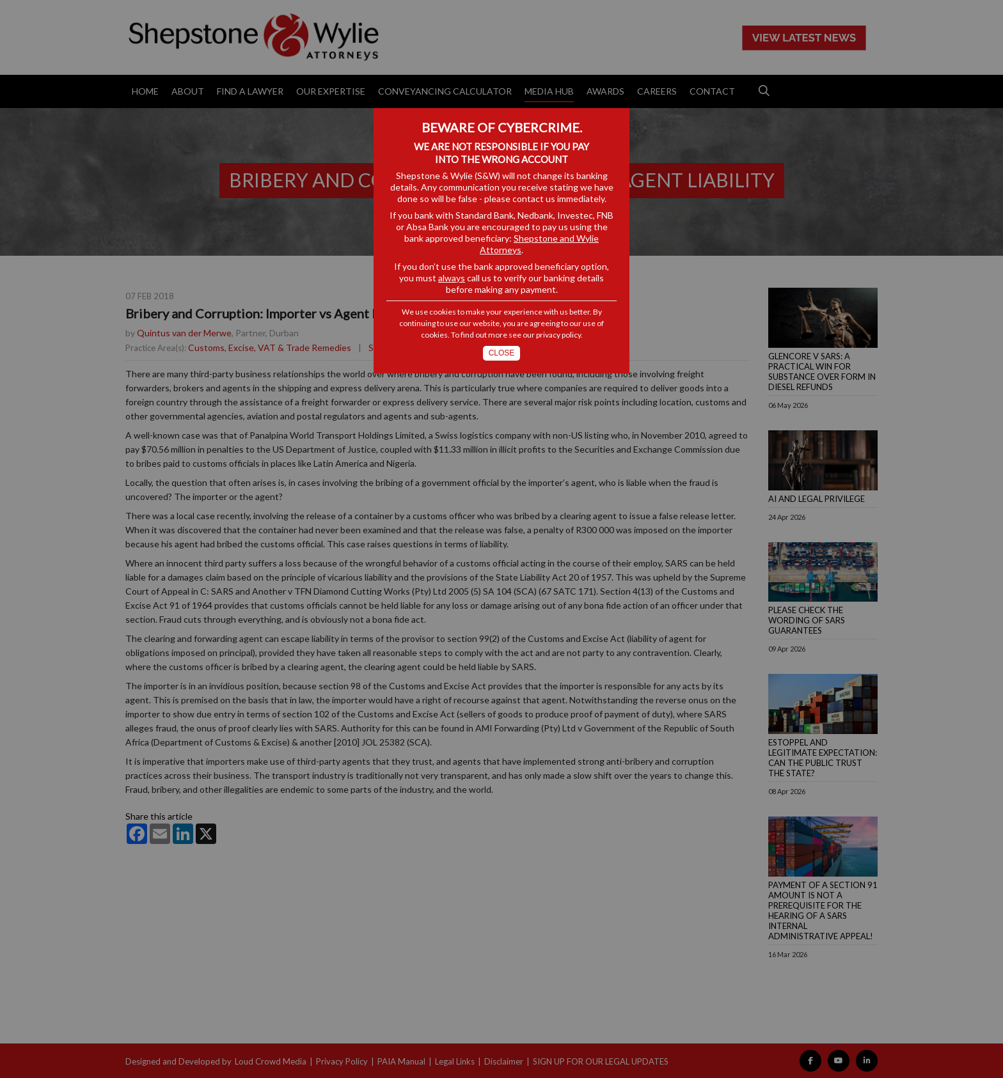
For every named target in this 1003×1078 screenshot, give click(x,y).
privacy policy (558, 335)
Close (502, 352)
